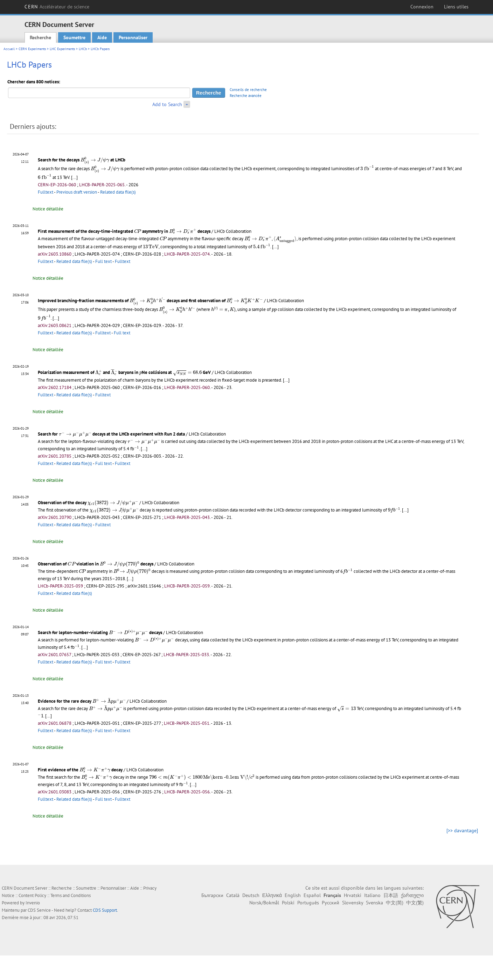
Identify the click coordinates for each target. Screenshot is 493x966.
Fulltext (45, 192)
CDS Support (105, 910)
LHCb (83, 49)
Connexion (421, 7)
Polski (288, 902)
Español (312, 895)
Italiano (372, 895)
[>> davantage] (462, 830)
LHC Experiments (62, 49)
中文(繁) (415, 902)
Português (308, 902)
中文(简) (394, 902)
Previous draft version (76, 192)
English (293, 895)
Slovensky (352, 902)
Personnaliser (133, 37)
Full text (103, 261)
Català (232, 895)
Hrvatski (352, 895)
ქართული (412, 895)
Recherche (40, 37)
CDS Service (39, 910)
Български (212, 895)
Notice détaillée (48, 209)
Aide (102, 37)
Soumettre (74, 37)
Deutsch (250, 895)
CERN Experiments (32, 49)
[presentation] (95, 161)
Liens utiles (456, 7)
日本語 (390, 895)
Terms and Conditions (70, 895)
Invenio (33, 903)
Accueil (9, 49)
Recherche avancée (246, 95)
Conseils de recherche (248, 89)
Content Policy (32, 895)
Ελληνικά (272, 895)
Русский (330, 902)
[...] (74, 177)
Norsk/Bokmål (264, 902)
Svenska (374, 902)
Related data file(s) (118, 192)
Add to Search (167, 104)
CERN (57, 7)
